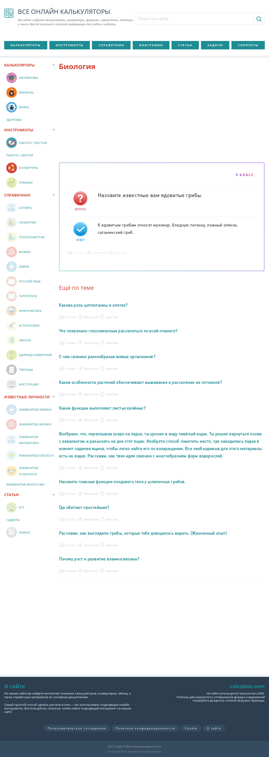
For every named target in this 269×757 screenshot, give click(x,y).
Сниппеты (248, 45)
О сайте (214, 728)
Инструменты (70, 45)
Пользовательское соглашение (77, 728)
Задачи (215, 45)
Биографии (151, 45)
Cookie (191, 728)
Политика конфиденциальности (145, 728)
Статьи (185, 45)
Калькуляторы (26, 45)
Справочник (111, 45)
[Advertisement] (162, 117)
